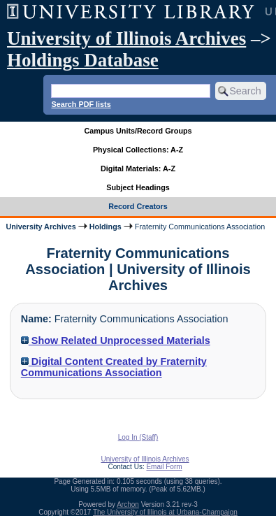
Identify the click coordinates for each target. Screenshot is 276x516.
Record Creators (138, 206)
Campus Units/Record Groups (137, 131)
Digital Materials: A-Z (138, 168)
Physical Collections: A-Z (138, 149)
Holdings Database (83, 60)
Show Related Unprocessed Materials (115, 340)
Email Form (164, 467)
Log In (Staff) (138, 437)
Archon (128, 504)
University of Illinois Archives (126, 38)
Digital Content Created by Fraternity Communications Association (114, 367)
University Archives (40, 226)
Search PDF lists (80, 104)
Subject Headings (138, 187)
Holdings (105, 226)
